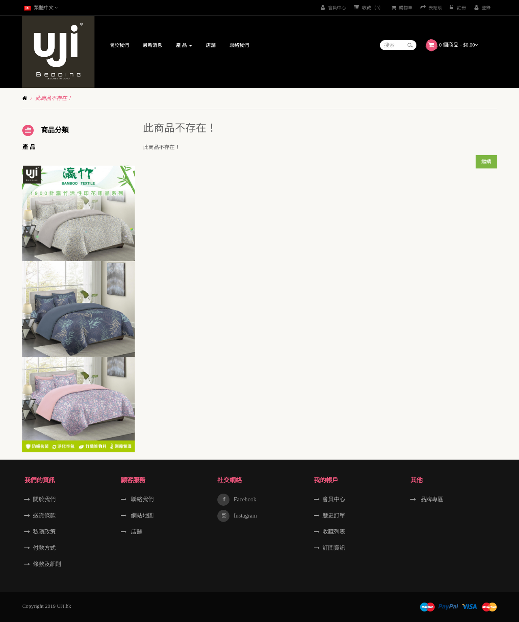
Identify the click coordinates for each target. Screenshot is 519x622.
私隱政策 (44, 531)
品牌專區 (431, 499)
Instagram (244, 515)
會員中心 (333, 499)
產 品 (28, 147)
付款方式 (44, 548)
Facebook (244, 499)
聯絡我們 (141, 499)
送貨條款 (44, 515)
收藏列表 (333, 531)
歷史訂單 (333, 515)
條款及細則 (47, 564)
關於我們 (44, 499)
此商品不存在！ (53, 98)
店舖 (135, 531)
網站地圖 (141, 515)
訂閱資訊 (333, 548)
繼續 (486, 161)
